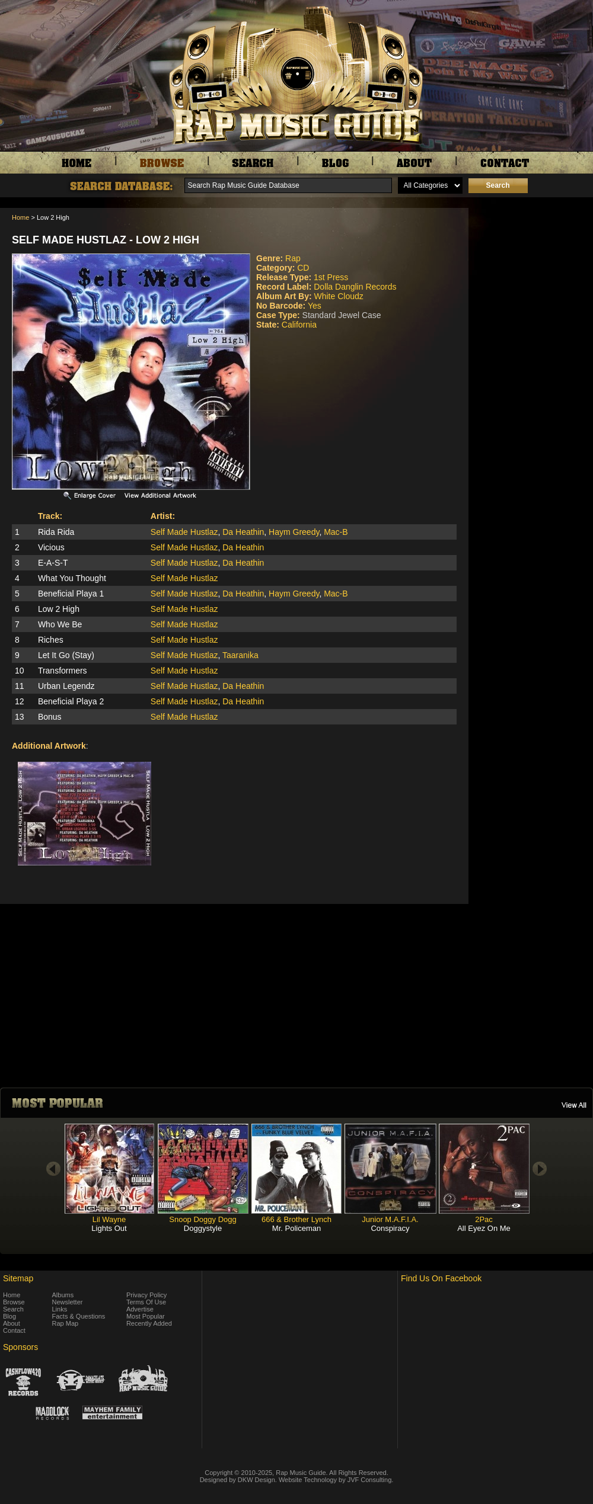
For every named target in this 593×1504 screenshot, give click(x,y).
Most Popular (145, 1316)
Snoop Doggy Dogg (202, 1219)
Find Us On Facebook (441, 1278)
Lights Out (108, 1228)
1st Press (331, 277)
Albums (63, 1294)
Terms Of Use (146, 1302)
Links (60, 1309)
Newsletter (67, 1302)
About (11, 1323)
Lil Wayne (109, 1219)
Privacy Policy (146, 1294)
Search (13, 1309)
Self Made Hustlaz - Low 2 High (105, 240)
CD (303, 267)
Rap (293, 258)
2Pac (484, 1219)
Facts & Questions (79, 1316)
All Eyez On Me (484, 1228)
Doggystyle (203, 1228)
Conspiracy (390, 1228)
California (299, 324)
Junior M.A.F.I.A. (390, 1219)
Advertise (140, 1309)
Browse (14, 1302)
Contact (14, 1330)
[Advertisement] (533, 267)
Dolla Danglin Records (355, 286)
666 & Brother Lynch (296, 1219)
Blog (9, 1316)
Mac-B (335, 532)
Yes (314, 305)
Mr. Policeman (296, 1228)
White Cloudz (338, 296)
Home (20, 217)
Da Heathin (243, 532)
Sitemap (18, 1278)
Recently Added (149, 1323)
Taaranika (240, 655)
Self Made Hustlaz (184, 532)
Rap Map (65, 1323)
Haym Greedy (294, 532)
